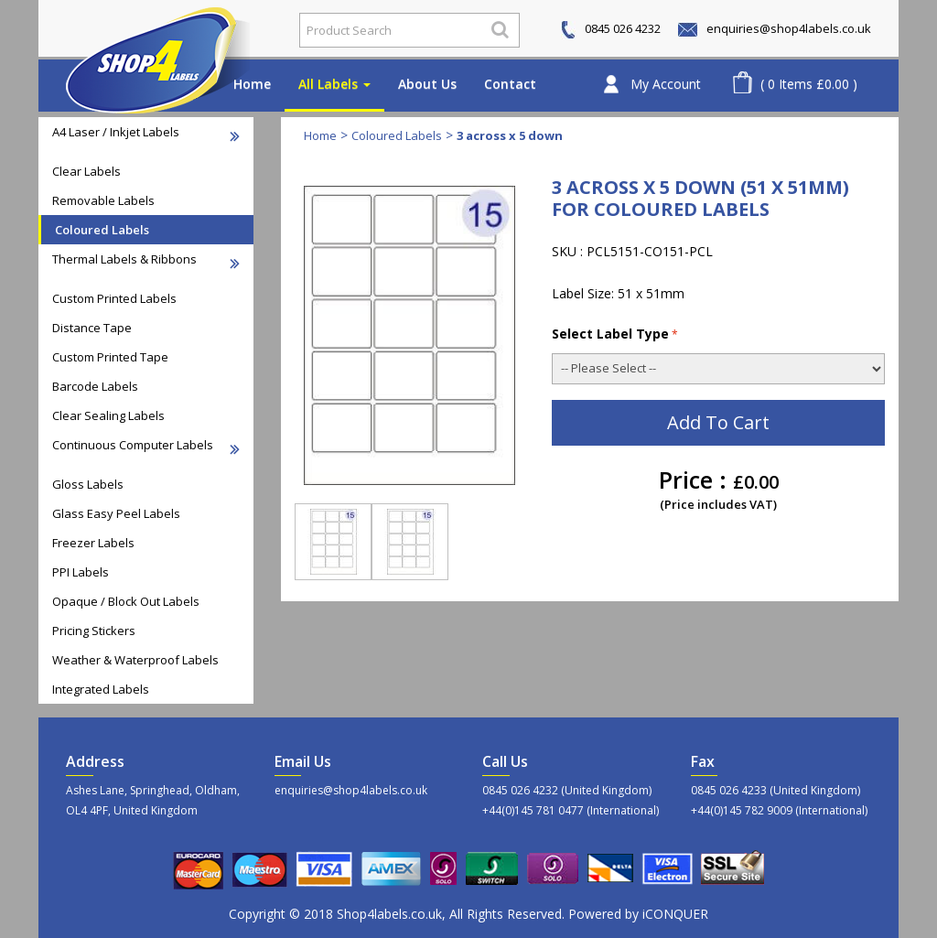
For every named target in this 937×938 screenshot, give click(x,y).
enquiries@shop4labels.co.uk (774, 28)
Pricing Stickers (93, 630)
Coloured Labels (102, 229)
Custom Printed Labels (114, 298)
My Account (665, 83)
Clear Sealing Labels (108, 415)
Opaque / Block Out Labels (125, 601)
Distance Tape (92, 327)
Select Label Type (615, 333)
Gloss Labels (88, 484)
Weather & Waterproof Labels (135, 660)
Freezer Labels (93, 542)
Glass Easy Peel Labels (116, 513)
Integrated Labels (100, 689)
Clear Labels (86, 171)
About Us (427, 83)
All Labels (334, 83)
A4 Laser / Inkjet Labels (146, 133)
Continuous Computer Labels (146, 446)
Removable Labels (103, 200)
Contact (510, 83)
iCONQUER (675, 913)
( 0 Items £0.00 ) (808, 83)
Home (252, 83)
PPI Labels (80, 572)
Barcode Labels (95, 386)
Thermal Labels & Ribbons (146, 260)
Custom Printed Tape (110, 357)
